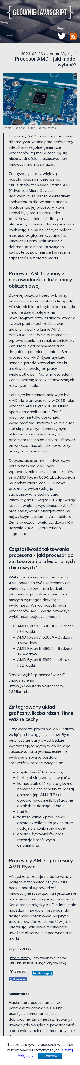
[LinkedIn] (42, 973)
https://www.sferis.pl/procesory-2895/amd (37, 689)
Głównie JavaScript (40, 12)
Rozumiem (50, 1056)
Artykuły (9, 35)
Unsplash (19, 127)
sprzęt (25, 948)
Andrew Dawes (46, 127)
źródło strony (20, 958)
